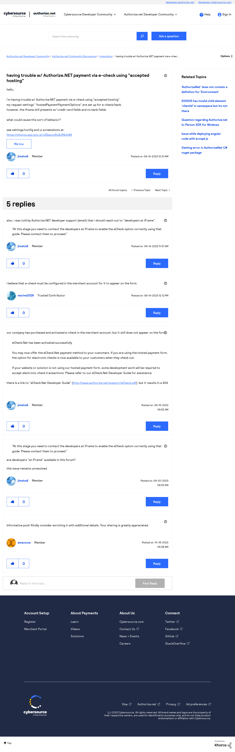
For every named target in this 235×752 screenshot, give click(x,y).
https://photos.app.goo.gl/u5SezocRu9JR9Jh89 (39, 134)
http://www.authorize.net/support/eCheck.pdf (104, 382)
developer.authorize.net (180, 2)
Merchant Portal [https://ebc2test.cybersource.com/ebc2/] (35, 629)
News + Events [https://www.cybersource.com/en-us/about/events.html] (129, 636)
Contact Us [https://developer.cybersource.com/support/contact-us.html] (127, 629)
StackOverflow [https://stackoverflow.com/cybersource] (175, 643)
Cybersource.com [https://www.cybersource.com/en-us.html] (132, 621)
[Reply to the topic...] (77, 583)
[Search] (98, 36)
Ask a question (169, 36)
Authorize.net (147, 704)
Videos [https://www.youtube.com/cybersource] (75, 629)
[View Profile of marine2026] (27, 295)
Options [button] (225, 56)
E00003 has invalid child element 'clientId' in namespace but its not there (204, 106)
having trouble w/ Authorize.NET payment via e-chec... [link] (147, 56)
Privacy (171, 704)
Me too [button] (19, 144)
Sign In (226, 14)
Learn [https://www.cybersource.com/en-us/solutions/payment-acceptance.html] (75, 621)
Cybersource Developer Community (15, 14)
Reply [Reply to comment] (157, 263)
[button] (13, 173)
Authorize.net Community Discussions (74, 56)
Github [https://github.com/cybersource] (169, 636)
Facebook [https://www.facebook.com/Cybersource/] (172, 629)
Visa (125, 704)
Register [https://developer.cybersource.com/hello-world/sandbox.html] (30, 621)
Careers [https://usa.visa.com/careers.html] (125, 643)
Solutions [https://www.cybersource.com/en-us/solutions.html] (77, 636)
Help (207, 14)
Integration (106, 56)
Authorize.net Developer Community (149, 14)
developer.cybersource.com (214, 2)
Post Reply (150, 583)
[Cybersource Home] (35, 705)
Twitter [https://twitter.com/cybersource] (170, 621)
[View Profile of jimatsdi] (24, 156)
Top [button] (9, 742)
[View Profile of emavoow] (25, 542)
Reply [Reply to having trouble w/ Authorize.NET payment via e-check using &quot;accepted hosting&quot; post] (157, 173)
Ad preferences (196, 704)
